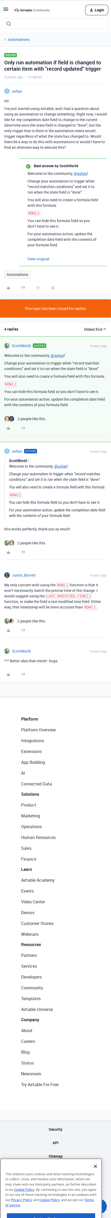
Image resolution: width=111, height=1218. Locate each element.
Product (28, 805)
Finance (28, 859)
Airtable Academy (37, 880)
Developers (31, 977)
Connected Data (36, 784)
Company (30, 1020)
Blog (25, 1052)
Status (27, 1063)
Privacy (55, 1169)
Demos (27, 912)
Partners (29, 955)
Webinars (30, 934)
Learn (26, 869)
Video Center (33, 902)
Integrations (32, 741)
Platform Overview (38, 730)
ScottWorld (21, 345)
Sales (26, 848)
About (27, 1030)
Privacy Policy (21, 1213)
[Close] (95, 1180)
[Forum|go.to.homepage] (32, 10)
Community (32, 988)
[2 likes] (24, 418)
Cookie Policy (24, 1203)
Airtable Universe (37, 1009)
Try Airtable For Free (39, 1084)
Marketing (30, 816)
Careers (28, 1041)
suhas (17, 91)
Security (55, 1129)
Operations (31, 826)
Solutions (30, 794)
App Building (33, 762)
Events (27, 891)
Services (29, 966)
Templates (31, 998)
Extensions (31, 751)
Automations (19, 39)
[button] (6, 10)
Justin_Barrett (24, 575)
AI (23, 773)
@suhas (80, 173)
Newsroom (31, 1074)
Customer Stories (37, 923)
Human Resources (38, 837)
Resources (31, 944)
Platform (29, 719)
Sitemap (56, 1156)
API (55, 1142)
